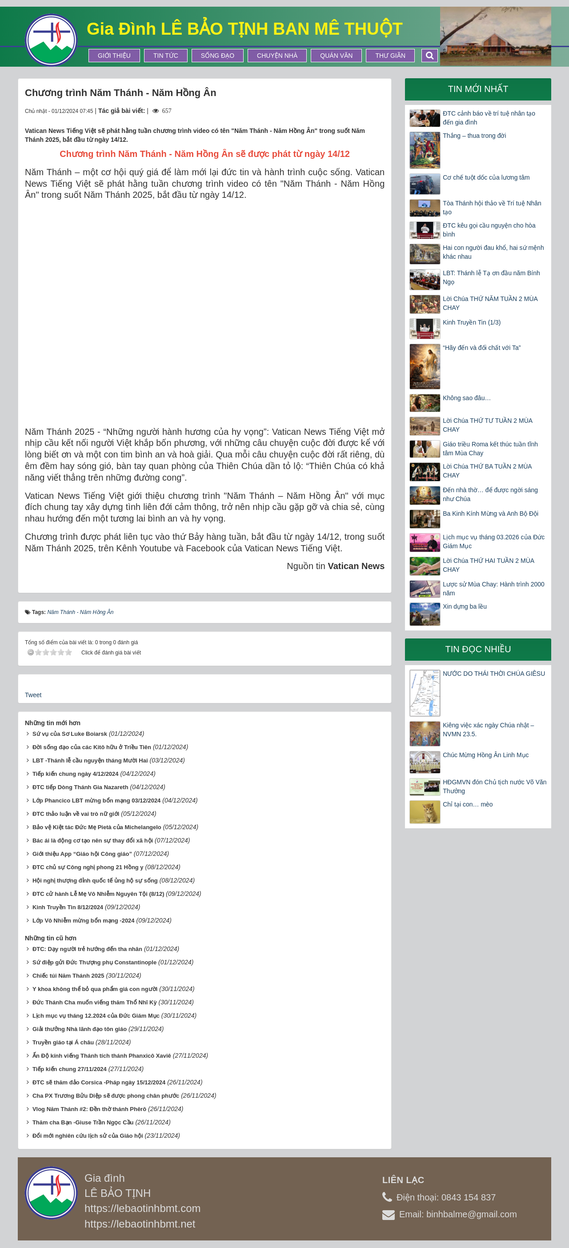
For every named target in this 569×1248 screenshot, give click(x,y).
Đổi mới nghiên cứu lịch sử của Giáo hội (87, 1135)
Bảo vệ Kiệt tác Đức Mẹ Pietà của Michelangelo (96, 827)
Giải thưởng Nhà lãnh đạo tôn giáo (79, 1029)
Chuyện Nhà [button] (277, 55)
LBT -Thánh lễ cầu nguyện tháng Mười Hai (90, 760)
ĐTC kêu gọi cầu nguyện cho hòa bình (489, 230)
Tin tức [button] (165, 55)
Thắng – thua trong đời (474, 135)
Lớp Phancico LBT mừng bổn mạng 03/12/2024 (96, 800)
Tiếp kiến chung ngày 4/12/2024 (75, 773)
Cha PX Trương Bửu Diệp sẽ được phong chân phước (105, 1095)
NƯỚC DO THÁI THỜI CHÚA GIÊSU (494, 673)
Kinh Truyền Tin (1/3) (472, 322)
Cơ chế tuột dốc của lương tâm (486, 177)
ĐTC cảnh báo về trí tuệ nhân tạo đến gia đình (489, 118)
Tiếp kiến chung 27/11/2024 (69, 1069)
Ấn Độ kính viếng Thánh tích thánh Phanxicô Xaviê (101, 1055)
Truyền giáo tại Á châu (63, 1042)
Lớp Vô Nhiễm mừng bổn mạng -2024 (83, 920)
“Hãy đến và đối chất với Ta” (482, 347)
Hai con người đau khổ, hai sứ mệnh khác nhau (493, 252)
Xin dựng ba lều (465, 606)
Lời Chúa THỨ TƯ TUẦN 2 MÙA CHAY (487, 425)
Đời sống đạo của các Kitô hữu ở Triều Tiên (91, 747)
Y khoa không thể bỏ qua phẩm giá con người (94, 989)
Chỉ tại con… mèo (468, 804)
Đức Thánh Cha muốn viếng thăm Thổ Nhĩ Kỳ (94, 1002)
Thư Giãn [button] (390, 55)
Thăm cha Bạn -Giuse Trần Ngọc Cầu (83, 1122)
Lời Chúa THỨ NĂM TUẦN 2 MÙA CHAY (490, 303)
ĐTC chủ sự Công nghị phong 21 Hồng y (88, 867)
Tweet (33, 694)
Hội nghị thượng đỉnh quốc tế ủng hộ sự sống (95, 880)
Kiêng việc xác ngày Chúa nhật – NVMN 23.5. (488, 730)
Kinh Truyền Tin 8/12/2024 (67, 907)
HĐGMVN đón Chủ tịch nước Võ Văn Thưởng (494, 786)
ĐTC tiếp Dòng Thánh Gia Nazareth (80, 787)
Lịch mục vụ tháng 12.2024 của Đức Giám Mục (96, 1015)
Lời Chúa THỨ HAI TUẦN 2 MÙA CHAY (488, 565)
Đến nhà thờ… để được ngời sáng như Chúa (490, 494)
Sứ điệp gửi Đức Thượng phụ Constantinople (94, 962)
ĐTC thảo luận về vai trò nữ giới (75, 814)
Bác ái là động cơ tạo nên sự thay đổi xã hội (92, 840)
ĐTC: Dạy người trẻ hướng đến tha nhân (87, 949)
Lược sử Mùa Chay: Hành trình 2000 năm (494, 589)
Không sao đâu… (467, 397)
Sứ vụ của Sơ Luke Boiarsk (69, 733)
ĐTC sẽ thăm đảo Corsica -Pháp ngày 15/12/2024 (98, 1082)
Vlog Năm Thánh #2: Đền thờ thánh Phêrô (89, 1109)
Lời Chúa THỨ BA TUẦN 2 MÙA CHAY (487, 471)
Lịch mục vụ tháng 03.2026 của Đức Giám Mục (494, 542)
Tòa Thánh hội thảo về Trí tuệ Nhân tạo (492, 208)
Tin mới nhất (478, 89)
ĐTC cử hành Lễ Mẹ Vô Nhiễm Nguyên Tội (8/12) (98, 894)
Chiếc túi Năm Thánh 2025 (68, 975)
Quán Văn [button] (336, 55)
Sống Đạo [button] (217, 55)
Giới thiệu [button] (114, 55)
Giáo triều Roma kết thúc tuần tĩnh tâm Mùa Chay (490, 449)
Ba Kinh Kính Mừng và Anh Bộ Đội (490, 513)
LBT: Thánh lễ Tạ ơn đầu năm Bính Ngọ (491, 277)
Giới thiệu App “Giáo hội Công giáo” (82, 854)
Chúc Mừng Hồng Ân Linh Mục (486, 754)
